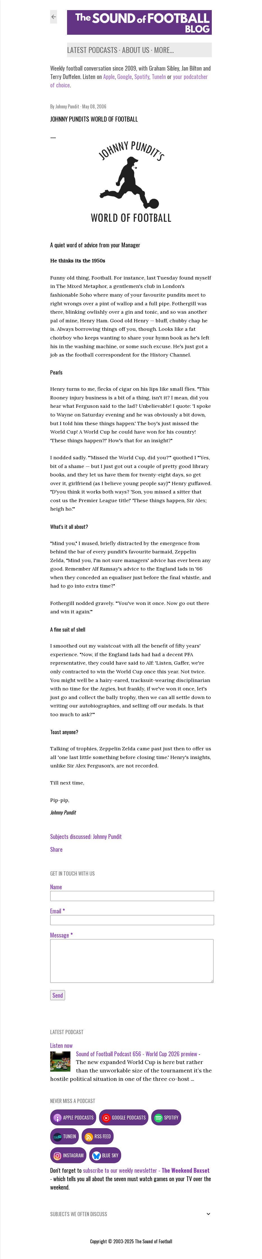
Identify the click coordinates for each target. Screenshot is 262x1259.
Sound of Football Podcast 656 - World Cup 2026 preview (136, 1053)
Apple (109, 76)
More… (164, 49)
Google (124, 76)
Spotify (141, 76)
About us (135, 49)
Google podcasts (124, 1117)
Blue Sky (105, 1155)
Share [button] (56, 849)
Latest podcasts (92, 49)
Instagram (68, 1155)
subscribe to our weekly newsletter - (146, 1170)
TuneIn (159, 76)
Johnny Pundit (107, 836)
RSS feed (97, 1136)
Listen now (61, 1045)
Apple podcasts (73, 1117)
